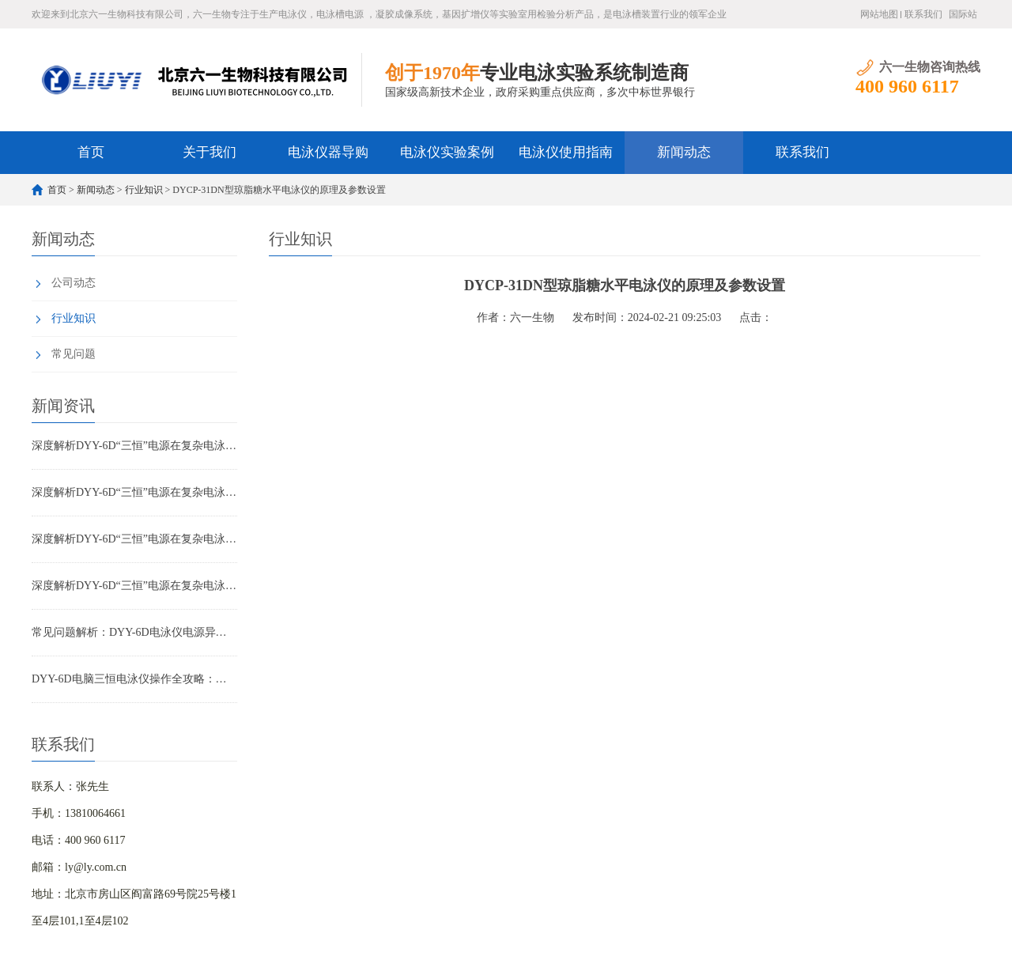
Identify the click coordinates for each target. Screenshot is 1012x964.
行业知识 (144, 189)
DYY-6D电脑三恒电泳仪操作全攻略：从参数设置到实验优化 (134, 679)
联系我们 (923, 14)
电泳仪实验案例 (447, 152)
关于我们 (209, 152)
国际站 (963, 14)
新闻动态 (684, 152)
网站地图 (879, 14)
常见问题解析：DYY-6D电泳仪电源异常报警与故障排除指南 (134, 632)
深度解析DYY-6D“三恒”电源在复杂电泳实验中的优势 (134, 446)
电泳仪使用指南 (566, 152)
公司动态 (73, 283)
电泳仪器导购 (328, 152)
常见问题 (73, 354)
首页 (90, 152)
